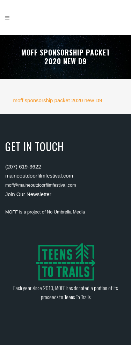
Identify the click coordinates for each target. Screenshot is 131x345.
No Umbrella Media (66, 212)
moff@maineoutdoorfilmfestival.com (40, 185)
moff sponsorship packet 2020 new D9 (57, 100)
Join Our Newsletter (28, 194)
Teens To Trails (77, 297)
